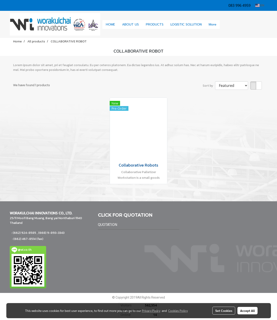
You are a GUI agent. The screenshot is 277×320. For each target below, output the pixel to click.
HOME (110, 24)
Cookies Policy (178, 310)
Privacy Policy (151, 310)
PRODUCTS (154, 24)
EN (259, 5)
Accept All (247, 310)
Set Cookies (223, 310)
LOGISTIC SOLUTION (186, 24)
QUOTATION (107, 225)
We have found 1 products (31, 85)
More (212, 24)
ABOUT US (130, 24)
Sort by (209, 85)
